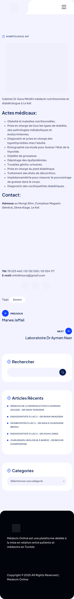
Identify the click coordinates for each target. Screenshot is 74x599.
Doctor (17, 299)
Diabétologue (15, 36)
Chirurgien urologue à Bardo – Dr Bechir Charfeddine (36, 442)
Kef (27, 36)
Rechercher (23, 361)
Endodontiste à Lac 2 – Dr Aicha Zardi (34, 433)
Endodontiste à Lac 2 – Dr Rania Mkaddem (36, 416)
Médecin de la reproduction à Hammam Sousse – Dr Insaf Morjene (35, 408)
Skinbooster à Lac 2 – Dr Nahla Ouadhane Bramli (36, 425)
